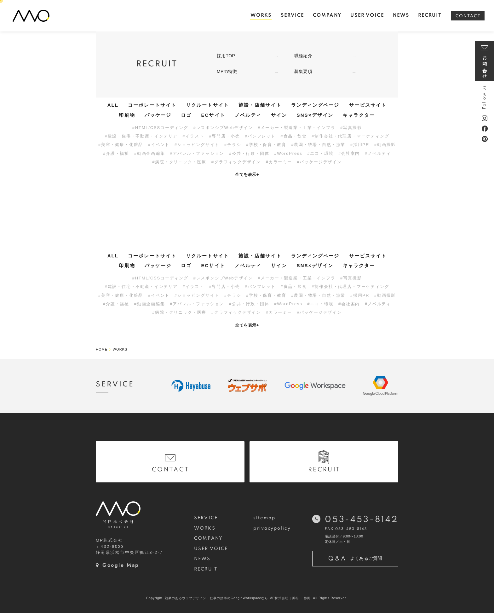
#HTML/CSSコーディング (160, 127)
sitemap (264, 518)
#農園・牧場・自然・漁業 (318, 144)
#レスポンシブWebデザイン (223, 127)
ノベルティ (248, 115)
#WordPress (288, 153)
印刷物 (127, 115)
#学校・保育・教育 (266, 144)
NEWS (202, 559)
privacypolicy (272, 528)
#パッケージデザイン (319, 162)
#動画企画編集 (149, 153)
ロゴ (186, 115)
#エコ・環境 (320, 153)
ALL (112, 105)
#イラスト (193, 136)
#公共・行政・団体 (249, 153)
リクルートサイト (207, 105)
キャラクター (359, 115)
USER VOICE (211, 549)
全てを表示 (247, 174)
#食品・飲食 (294, 136)
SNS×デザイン (315, 115)
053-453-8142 (361, 519)
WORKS (204, 528)
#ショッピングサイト (197, 144)
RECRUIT (206, 569)
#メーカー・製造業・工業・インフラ (296, 127)
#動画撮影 (385, 144)
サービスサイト (368, 105)
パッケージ (158, 115)
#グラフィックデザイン (236, 162)
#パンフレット (260, 136)
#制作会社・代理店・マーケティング (350, 136)
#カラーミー (279, 162)
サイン (279, 115)
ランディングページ (315, 105)
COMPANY (208, 538)
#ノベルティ (378, 153)
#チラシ (232, 144)
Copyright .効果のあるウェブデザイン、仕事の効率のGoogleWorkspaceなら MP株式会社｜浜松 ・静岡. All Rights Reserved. (247, 598)
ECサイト (213, 115)
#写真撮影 (351, 127)
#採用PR (359, 144)
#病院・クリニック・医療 (179, 162)
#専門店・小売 (224, 136)
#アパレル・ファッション (197, 153)
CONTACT (468, 16)
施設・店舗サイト (260, 105)
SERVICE (206, 518)
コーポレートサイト (152, 105)
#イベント (158, 144)
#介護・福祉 (116, 153)
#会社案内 (349, 153)
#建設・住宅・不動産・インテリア (141, 136)
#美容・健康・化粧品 (120, 144)
